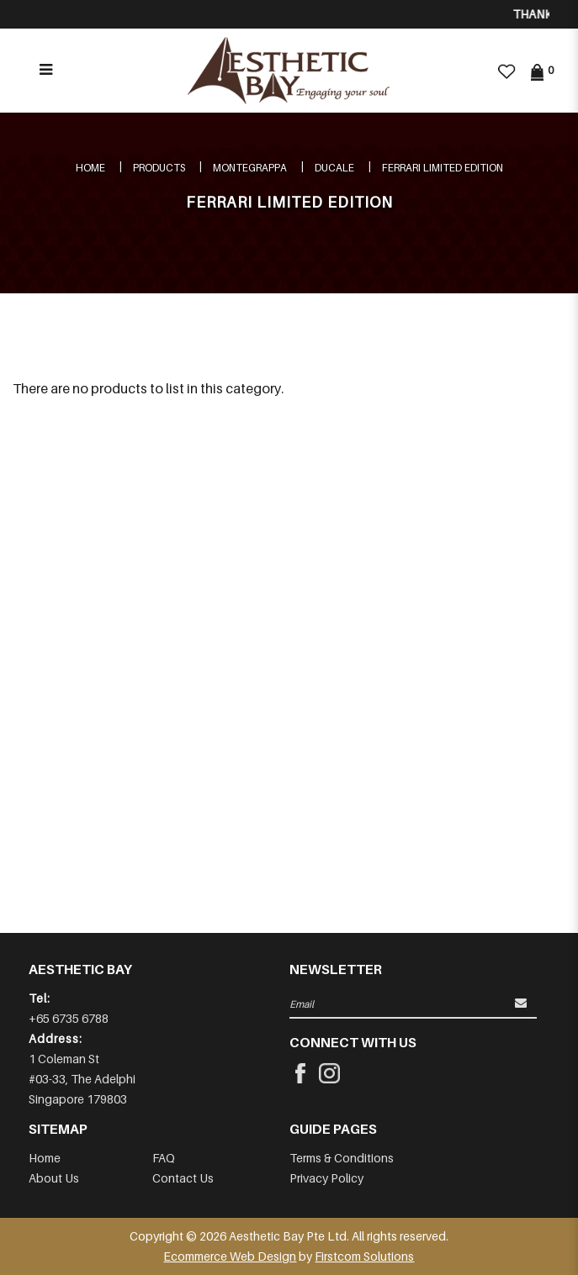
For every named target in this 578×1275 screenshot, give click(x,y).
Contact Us (183, 1178)
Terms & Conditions (341, 1158)
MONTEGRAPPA (250, 167)
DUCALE (334, 167)
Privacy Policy (326, 1178)
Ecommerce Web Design (229, 1256)
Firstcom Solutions (364, 1256)
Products (159, 167)
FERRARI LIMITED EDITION (442, 167)
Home (90, 167)
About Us (54, 1178)
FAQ (163, 1158)
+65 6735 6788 (69, 1018)
